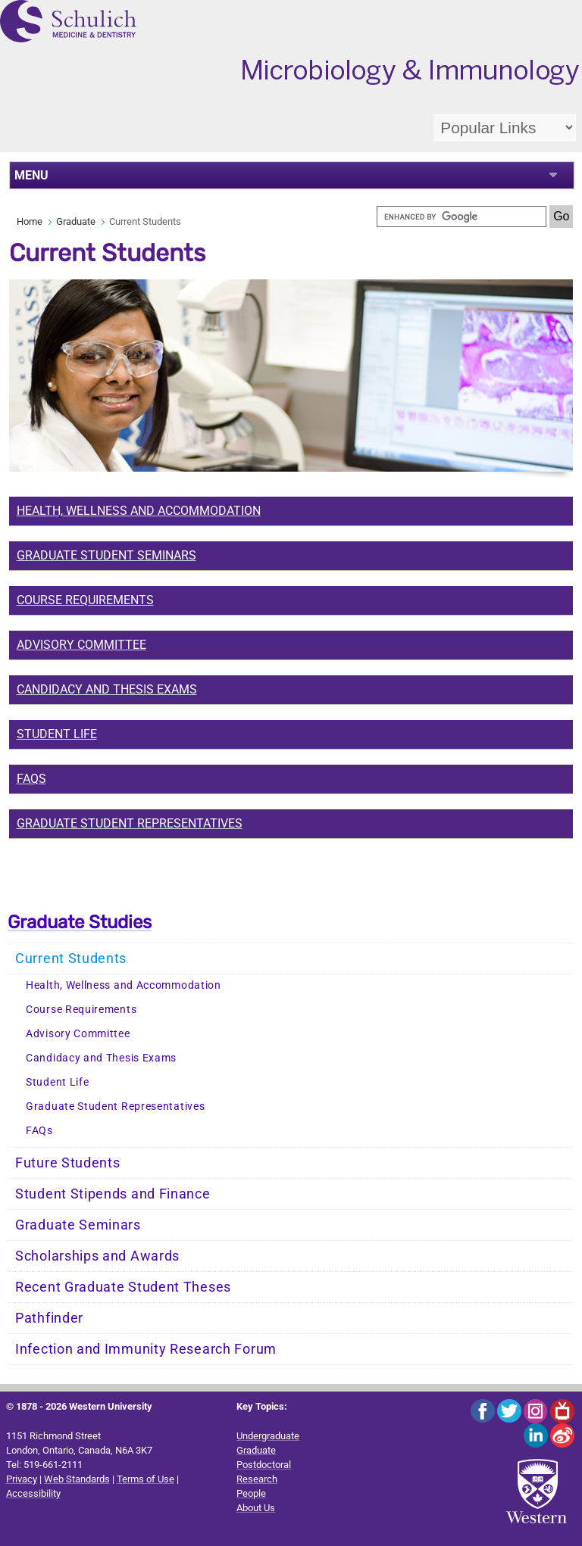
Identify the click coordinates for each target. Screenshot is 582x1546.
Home (29, 221)
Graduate (75, 221)
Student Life (57, 734)
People (251, 1493)
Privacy (21, 1479)
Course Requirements (81, 1009)
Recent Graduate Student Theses (123, 1287)
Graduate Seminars (78, 1225)
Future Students (67, 1162)
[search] (461, 216)
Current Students (71, 958)
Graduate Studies (80, 922)
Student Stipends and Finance (113, 1194)
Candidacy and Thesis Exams (107, 689)
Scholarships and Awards (97, 1256)
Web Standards (77, 1479)
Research (256, 1479)
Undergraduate (267, 1436)
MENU (31, 175)
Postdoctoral (263, 1464)
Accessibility (33, 1493)
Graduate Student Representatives (129, 823)
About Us (255, 1507)
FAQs (31, 778)
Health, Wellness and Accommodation (123, 985)
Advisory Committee (81, 644)
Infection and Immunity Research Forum (146, 1349)
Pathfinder (49, 1318)
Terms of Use (145, 1479)
